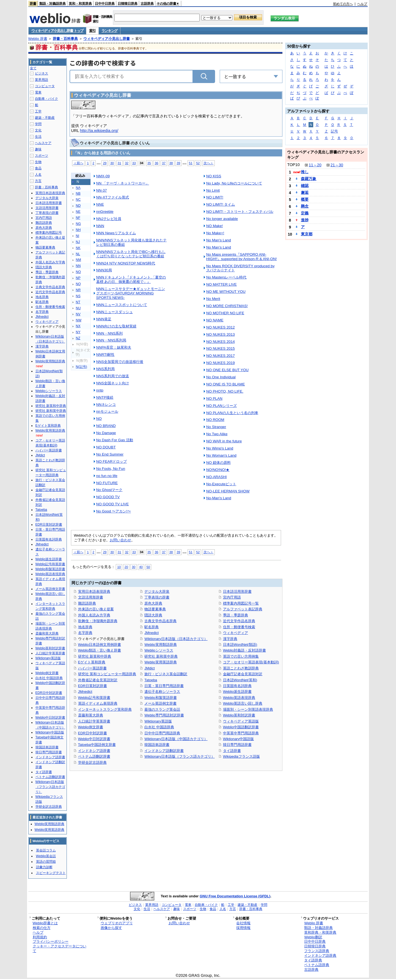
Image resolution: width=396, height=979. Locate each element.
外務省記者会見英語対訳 (97, 680)
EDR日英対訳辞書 (92, 686)
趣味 (38, 149)
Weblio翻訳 (313, 937)
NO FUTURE (107, 483)
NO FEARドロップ (111, 461)
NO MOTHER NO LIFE (225, 313)
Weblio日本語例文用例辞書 (99, 644)
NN (78, 266)
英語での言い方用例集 (241, 656)
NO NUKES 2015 (220, 348)
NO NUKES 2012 (220, 327)
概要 (305, 199)
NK (78, 248)
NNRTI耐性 (105, 354)
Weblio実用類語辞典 (160, 644)
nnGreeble (105, 211)
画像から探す (111, 928)
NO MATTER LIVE (221, 284)
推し (305, 172)
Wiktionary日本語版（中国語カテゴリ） (175, 739)
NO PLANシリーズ (221, 406)
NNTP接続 (105, 397)
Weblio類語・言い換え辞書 (99, 650)
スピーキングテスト (51, 873)
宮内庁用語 (232, 597)
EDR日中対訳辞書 (92, 733)
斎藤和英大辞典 (90, 715)
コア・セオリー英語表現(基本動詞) (251, 662)
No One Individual (221, 377)
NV (78, 314)
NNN (100, 226)
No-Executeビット (221, 484)
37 (164, 163)
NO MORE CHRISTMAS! (227, 306)
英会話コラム (46, 850)
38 (171, 163)
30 (112, 163)
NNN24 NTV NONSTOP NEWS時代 (125, 263)
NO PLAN (214, 398)
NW (78, 320)
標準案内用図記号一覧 (241, 603)
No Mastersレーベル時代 (226, 277)
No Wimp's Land (219, 448)
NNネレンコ (106, 404)
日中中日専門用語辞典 (162, 733)
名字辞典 (85, 633)
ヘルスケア (43, 143)
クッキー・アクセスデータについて (59, 948)
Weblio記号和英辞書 (94, 698)
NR (78, 290)
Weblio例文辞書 (90, 727)
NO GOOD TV (108, 497)
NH (78, 230)
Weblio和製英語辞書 (160, 698)
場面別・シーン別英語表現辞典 (248, 709)
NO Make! (214, 226)
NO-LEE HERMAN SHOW (228, 491)
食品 (38, 168)
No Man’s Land (218, 247)
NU (78, 308)
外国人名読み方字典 (94, 615)
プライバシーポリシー (50, 941)
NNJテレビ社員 (108, 219)
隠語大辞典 (153, 615)
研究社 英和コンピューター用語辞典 (107, 674)
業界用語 (41, 80)
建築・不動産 (45, 118)
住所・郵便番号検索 (239, 627)
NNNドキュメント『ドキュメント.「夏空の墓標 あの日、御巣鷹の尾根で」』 (131, 279)
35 (149, 163)
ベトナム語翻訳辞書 (94, 756)
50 (148, 567)
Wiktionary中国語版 (238, 739)
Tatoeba (150, 680)
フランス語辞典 (316, 951)
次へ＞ (208, 163)
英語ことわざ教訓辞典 (241, 668)
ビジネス (41, 73)
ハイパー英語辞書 (92, 668)
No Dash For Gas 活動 (114, 440)
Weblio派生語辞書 (237, 692)
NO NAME (215, 320)
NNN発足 (103, 319)
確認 (305, 185)
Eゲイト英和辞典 (92, 662)
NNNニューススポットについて (121, 305)
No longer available (222, 219)
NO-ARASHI (216, 477)
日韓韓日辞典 (128, 3)
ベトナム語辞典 (316, 965)
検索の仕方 (42, 928)
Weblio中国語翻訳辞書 (241, 727)
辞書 (33, 3)
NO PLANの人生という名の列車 (232, 413)
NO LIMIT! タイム (220, 204)
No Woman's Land (221, 455)
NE (78, 212)
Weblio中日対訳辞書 (94, 739)
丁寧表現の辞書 (156, 597)
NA (78, 188)
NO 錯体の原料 (218, 462)
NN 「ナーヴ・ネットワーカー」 (122, 183)
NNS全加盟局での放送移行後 (119, 362)
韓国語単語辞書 (156, 745)
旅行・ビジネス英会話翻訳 (165, 674)
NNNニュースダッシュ (114, 312)
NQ (78, 284)
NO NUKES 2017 (220, 356)
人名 (38, 175)
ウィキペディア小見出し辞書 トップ (57, 31)
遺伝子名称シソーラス (162, 692)
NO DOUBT (106, 447)
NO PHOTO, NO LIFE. (224, 391)
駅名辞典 (151, 627)
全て (33, 68)
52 (198, 163)
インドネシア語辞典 (320, 955)
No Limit (213, 190)
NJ (78, 242)
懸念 (305, 206)
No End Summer (109, 454)
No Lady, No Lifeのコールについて (234, 183)
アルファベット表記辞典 (242, 609)
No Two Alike (217, 434)
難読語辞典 (87, 603)
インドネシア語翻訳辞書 (164, 751)
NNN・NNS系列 (109, 333)
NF (78, 218)
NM (78, 260)
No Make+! (215, 233)
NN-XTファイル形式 (112, 197)
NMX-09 (103, 176)
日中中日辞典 (105, 3)
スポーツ (41, 156)
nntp (99, 390)
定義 (305, 213)
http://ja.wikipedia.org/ (99, 130)
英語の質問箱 (46, 862)
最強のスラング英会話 (162, 709)
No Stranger (216, 427)
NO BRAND (106, 426)
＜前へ (78, 163)
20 (126, 567)
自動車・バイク (46, 99)
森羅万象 (308, 179)
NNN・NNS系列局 (111, 340)
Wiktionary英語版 (158, 721)
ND (78, 206)
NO (78, 272)
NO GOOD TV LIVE (112, 504)
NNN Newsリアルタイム (116, 233)
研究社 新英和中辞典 (94, 656)
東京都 (306, 234)
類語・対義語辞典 (52, 3)
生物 (38, 162)
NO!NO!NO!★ (218, 470)
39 (178, 163)
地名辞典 (85, 627)
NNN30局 (104, 270)
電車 (38, 92)
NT (78, 302)
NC (78, 200)
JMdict (149, 668)
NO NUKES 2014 (220, 342)
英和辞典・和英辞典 (320, 932)
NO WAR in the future (224, 441)
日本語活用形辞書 (237, 591)
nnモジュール (107, 411)
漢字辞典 (230, 639)
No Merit (213, 299)
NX (78, 326)
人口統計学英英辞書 (94, 721)
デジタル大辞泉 (156, 591)
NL (78, 254)
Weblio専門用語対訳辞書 (164, 715)
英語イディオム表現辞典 (97, 703)
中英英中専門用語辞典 (241, 733)
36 (156, 163)
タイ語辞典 (313, 960)
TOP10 (293, 164)
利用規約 (40, 937)
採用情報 (243, 928)
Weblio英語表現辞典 (239, 698)
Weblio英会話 (46, 856)
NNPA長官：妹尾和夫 (113, 347)
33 (134, 163)
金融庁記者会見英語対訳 (242, 674)
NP (78, 278)
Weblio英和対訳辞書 (239, 715)
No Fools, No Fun (110, 469)
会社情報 (243, 923)
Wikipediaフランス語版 (241, 756)
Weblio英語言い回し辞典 (242, 703)
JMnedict (85, 692)
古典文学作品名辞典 (160, 621)
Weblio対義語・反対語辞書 (244, 650)
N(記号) (81, 367)
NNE (100, 204)
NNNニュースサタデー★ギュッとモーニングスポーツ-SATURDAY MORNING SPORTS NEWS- (130, 293)
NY (78, 332)
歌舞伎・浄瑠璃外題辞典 (97, 621)
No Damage (106, 433)
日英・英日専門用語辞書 (164, 686)
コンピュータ (45, 86)
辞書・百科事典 (65, 39)
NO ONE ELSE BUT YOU (227, 370)
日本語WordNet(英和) (240, 680)
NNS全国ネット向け (112, 383)
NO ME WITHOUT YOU (226, 291)
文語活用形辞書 (90, 597)
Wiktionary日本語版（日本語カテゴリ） (175, 639)
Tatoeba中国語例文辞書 (97, 745)
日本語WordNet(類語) (240, 644)
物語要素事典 (155, 609)
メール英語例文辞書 (160, 703)
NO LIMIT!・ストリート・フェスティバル (239, 211)
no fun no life (106, 476)
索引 (92, 31)
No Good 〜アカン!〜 (113, 511)
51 (191, 163)
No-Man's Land (218, 498)
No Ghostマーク (109, 490)
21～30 (337, 165)
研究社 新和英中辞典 (161, 656)
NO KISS (213, 176)
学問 (38, 124)
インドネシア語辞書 (94, 751)
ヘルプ (362, 4)
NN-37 (101, 190)
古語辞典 (147, 3)
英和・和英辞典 (80, 3)
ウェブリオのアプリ (117, 923)
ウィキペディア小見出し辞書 (106, 39)
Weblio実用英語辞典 (160, 662)
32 (126, 163)
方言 (38, 181)
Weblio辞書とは (45, 923)
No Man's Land (218, 240)
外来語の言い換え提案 (96, 609)
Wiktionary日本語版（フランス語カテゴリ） (179, 756)
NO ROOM (215, 420)
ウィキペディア (235, 633)
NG (78, 224)
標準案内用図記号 (48, 233)
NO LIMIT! (214, 197)
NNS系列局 (105, 369)
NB (78, 193)
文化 (38, 130)
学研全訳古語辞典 (92, 762)
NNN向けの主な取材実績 (116, 326)
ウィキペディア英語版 (241, 721)
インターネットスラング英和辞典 (105, 709)
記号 (334, 131)
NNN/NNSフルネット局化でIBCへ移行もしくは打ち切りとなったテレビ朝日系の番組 (131, 254)
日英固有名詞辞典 (237, 686)
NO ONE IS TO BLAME (225, 384)
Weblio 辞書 (37, 39)
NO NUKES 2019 (220, 363)
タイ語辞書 (232, 751)
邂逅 (305, 192)
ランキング (109, 31)
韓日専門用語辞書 (237, 745)
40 (141, 567)
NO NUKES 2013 (220, 334)
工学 (38, 111)
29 (104, 163)
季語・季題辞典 (235, 615)
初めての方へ (343, 4)
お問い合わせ (120, 540)
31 (119, 163)
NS (78, 296)
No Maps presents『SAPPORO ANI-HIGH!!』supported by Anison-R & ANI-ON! (241, 256)
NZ (78, 338)
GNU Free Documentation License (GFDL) (235, 896)
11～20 (315, 165)
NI (77, 236)
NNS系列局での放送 (112, 376)
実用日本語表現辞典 (94, 591)
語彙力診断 (44, 867)
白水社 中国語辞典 (159, 727)
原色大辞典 (153, 603)
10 (119, 567)
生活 (38, 137)
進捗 (305, 220)
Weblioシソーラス (158, 650)
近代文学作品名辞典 (239, 621)
